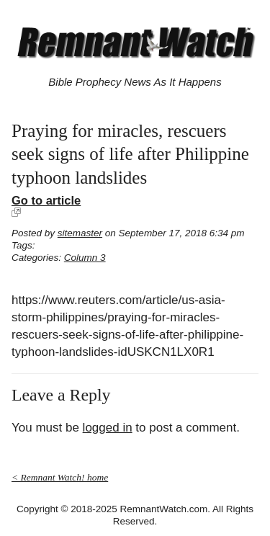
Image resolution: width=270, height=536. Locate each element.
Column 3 (85, 257)
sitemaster (80, 233)
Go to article (46, 200)
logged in (107, 427)
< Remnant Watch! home (60, 477)
